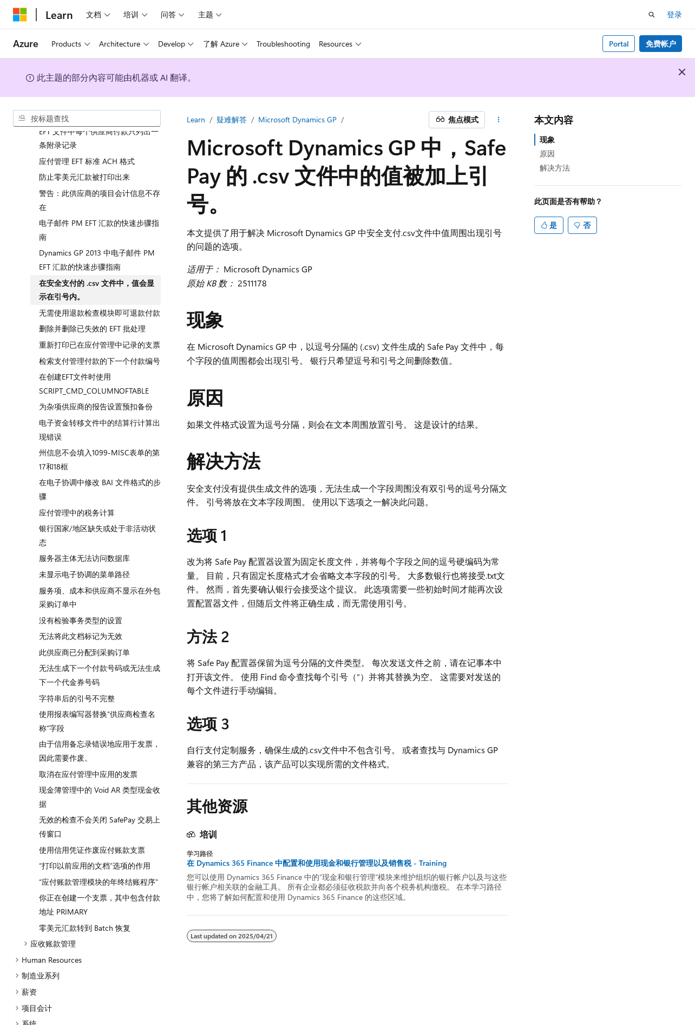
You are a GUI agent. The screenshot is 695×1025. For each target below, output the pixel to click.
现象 (547, 139)
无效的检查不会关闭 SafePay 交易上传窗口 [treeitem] (99, 795)
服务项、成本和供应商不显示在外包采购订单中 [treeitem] (99, 566)
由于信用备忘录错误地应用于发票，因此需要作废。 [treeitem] (99, 719)
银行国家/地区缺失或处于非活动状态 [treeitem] (97, 504)
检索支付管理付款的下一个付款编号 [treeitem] (99, 329)
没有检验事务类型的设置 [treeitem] (80, 589)
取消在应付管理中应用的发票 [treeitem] (88, 742)
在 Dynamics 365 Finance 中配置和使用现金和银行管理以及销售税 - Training (317, 863)
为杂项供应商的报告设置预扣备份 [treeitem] (96, 375)
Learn (196, 119)
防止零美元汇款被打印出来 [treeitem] (84, 145)
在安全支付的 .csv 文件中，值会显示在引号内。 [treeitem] (96, 258)
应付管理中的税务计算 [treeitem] (77, 481)
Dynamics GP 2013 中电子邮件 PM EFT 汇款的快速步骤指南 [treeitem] (97, 228)
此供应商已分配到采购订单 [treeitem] (84, 621)
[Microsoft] (20, 15)
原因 (547, 153)
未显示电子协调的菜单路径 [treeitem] (84, 543)
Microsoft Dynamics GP (297, 119)
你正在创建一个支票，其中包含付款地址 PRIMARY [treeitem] (99, 873)
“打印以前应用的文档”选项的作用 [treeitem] (94, 834)
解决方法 (555, 167)
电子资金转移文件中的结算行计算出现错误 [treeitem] (99, 398)
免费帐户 (661, 43)
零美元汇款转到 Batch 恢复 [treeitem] (84, 896)
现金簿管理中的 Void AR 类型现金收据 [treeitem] (99, 765)
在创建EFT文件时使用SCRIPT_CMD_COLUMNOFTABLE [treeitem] (94, 352)
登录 (674, 14)
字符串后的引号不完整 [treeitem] (77, 667)
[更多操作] (498, 119)
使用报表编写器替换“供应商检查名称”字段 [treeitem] (97, 689)
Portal (619, 43)
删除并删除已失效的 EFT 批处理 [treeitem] (92, 297)
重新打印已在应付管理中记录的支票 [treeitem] (99, 313)
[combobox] (87, 118)
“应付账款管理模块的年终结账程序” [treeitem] (98, 850)
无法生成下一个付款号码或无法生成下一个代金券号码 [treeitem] (99, 643)
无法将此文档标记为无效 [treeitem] (80, 604)
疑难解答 (232, 119)
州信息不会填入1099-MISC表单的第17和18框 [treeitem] (99, 428)
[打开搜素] (652, 14)
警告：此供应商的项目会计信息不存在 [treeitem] (99, 168)
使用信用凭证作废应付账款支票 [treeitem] (92, 818)
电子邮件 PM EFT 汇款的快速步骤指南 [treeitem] (99, 198)
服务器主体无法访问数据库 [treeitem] (84, 526)
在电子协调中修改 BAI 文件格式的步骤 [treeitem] (100, 458)
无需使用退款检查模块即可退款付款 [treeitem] (99, 281)
